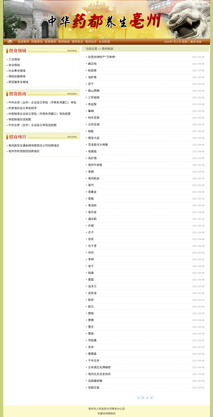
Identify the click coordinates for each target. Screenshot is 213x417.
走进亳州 (23, 41)
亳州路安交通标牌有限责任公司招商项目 (33, 145)
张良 (91, 239)
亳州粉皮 (93, 178)
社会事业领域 (16, 70)
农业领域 (14, 65)
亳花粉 (95, 205)
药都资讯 (37, 41)
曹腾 (91, 320)
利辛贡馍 (93, 117)
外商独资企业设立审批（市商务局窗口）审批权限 (39, 113)
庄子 (91, 232)
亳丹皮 (92, 212)
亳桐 (91, 171)
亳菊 (91, 198)
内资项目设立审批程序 (22, 108)
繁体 (193, 41)
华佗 (91, 252)
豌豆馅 (92, 63)
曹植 (91, 313)
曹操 (91, 333)
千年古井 (93, 360)
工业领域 (14, 59)
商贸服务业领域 (18, 82)
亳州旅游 (64, 41)
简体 (198, 41)
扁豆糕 (92, 218)
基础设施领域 (16, 76)
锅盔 (91, 131)
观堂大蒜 (93, 138)
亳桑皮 (92, 191)
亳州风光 (77, 41)
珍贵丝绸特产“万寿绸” (102, 57)
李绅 (91, 259)
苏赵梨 (92, 104)
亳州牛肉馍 (95, 164)
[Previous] (138, 397)
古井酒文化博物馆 (99, 367)
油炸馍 (93, 77)
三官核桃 (93, 97)
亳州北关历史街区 (99, 374)
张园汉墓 (93, 387)
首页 (10, 41)
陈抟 (91, 299)
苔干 (91, 84)
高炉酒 (92, 158)
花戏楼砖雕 (95, 380)
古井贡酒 (93, 124)
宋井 (91, 347)
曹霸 (91, 279)
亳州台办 (91, 41)
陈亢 (91, 306)
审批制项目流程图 (19, 119)
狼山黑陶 (93, 90)
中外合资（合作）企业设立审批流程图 (32, 125)
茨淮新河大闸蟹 (98, 144)
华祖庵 (92, 340)
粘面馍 (92, 70)
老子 (91, 266)
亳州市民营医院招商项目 (24, 151)
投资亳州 (50, 41)
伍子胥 (92, 245)
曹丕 (91, 326)
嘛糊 (91, 111)
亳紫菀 (95, 151)
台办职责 (104, 41)
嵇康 (91, 272)
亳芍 (91, 185)
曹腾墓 (92, 353)
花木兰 (92, 286)
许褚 (91, 225)
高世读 (92, 293)
